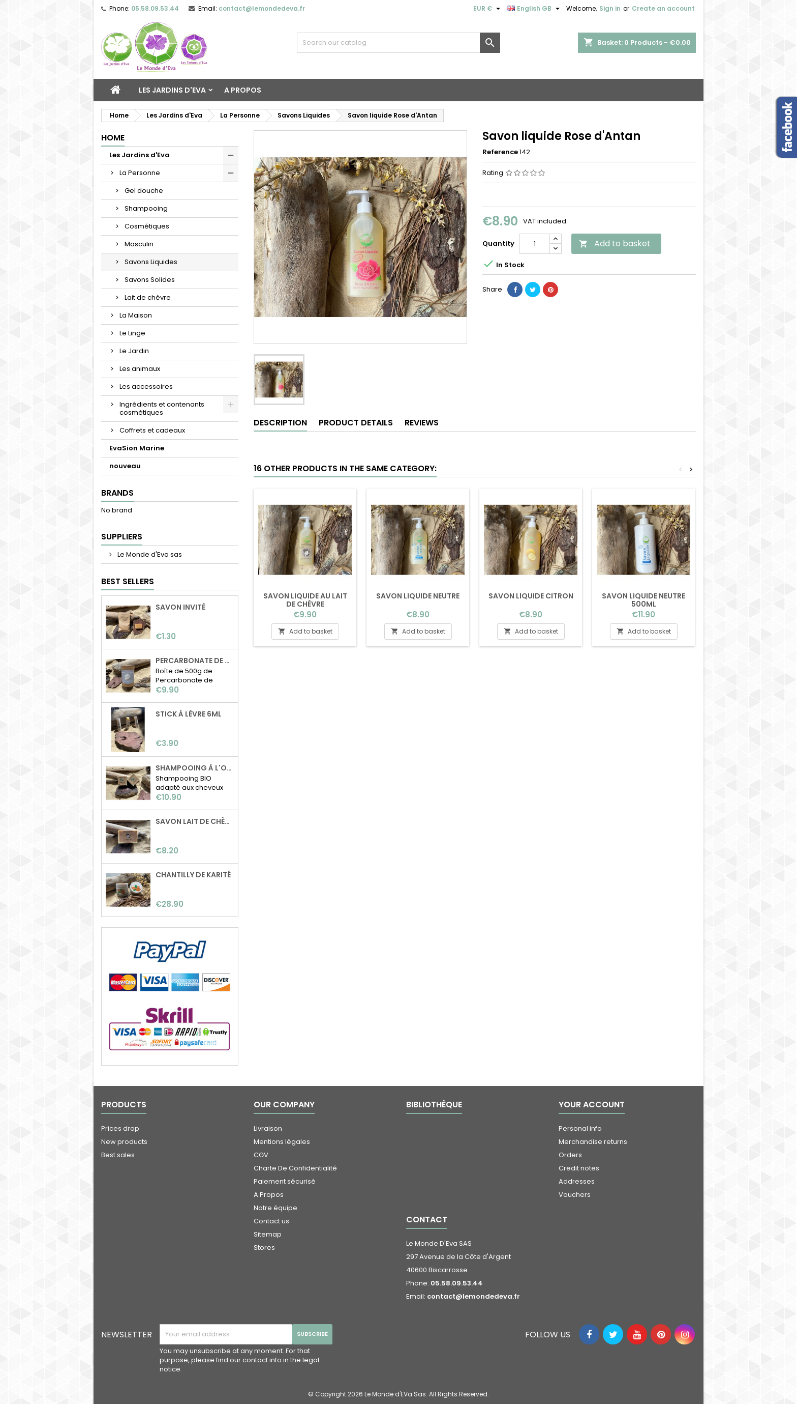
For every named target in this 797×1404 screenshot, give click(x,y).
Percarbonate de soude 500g (195, 660)
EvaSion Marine (136, 448)
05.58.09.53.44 (155, 8)
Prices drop (120, 1128)
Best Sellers (127, 581)
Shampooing (146, 208)
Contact (426, 1219)
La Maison (135, 315)
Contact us (271, 1221)
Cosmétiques (147, 226)
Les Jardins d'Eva (172, 90)
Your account (592, 1104)
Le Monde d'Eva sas (149, 554)
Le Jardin (134, 351)
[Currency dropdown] (488, 8)
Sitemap (268, 1234)
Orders (570, 1155)
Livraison (268, 1128)
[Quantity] (534, 244)
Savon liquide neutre (417, 596)
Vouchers (575, 1194)
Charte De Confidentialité (295, 1168)
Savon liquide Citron (530, 596)
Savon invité (180, 607)
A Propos (242, 90)
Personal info (580, 1128)
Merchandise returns (593, 1142)
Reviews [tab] (422, 422)
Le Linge (132, 333)
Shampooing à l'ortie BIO (195, 768)
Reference (500, 152)
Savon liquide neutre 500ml (643, 600)
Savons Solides (150, 279)
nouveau (125, 466)
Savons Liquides (151, 262)
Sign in (610, 8)
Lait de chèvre (148, 297)
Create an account (663, 8)
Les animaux (139, 369)
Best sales (118, 1155)
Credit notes (579, 1168)
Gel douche (144, 190)
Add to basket (615, 243)
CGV (261, 1155)
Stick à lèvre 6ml (189, 714)
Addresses (577, 1181)
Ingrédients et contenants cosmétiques (161, 408)
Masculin (139, 244)
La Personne (139, 173)
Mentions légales (282, 1142)
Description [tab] (280, 422)
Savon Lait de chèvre (195, 821)
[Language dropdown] (534, 8)
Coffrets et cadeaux (152, 430)
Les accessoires (146, 386)
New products (124, 1142)
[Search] (398, 43)
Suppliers (121, 536)
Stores (264, 1247)
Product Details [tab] (356, 422)
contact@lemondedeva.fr (262, 8)
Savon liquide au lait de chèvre (305, 600)
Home (113, 138)
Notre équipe (275, 1208)
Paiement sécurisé (285, 1181)
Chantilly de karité (193, 875)
